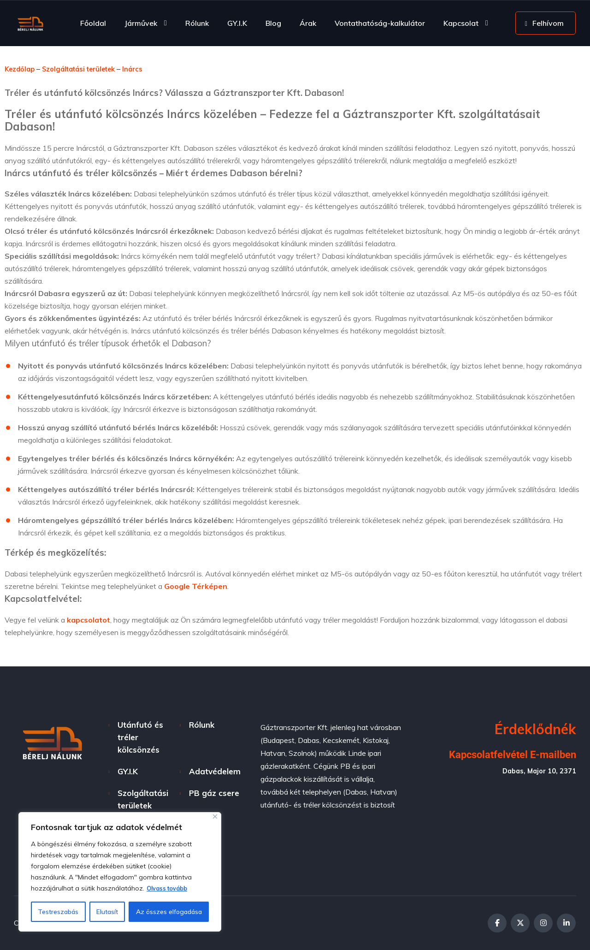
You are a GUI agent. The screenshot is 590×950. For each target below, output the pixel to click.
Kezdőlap (21, 68)
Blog (273, 23)
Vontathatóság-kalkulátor (380, 23)
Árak (308, 23)
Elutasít (107, 912)
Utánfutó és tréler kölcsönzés (140, 737)
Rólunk (197, 23)
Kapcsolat (460, 23)
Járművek (140, 23)
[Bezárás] (215, 817)
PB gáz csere (214, 793)
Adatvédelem (215, 771)
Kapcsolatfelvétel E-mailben (506, 754)
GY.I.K (237, 23)
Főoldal (93, 23)
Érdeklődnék (535, 729)
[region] (119, 872)
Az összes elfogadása (169, 912)
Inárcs (147, 68)
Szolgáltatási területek (87, 68)
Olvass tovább (170, 889)
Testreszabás (58, 912)
